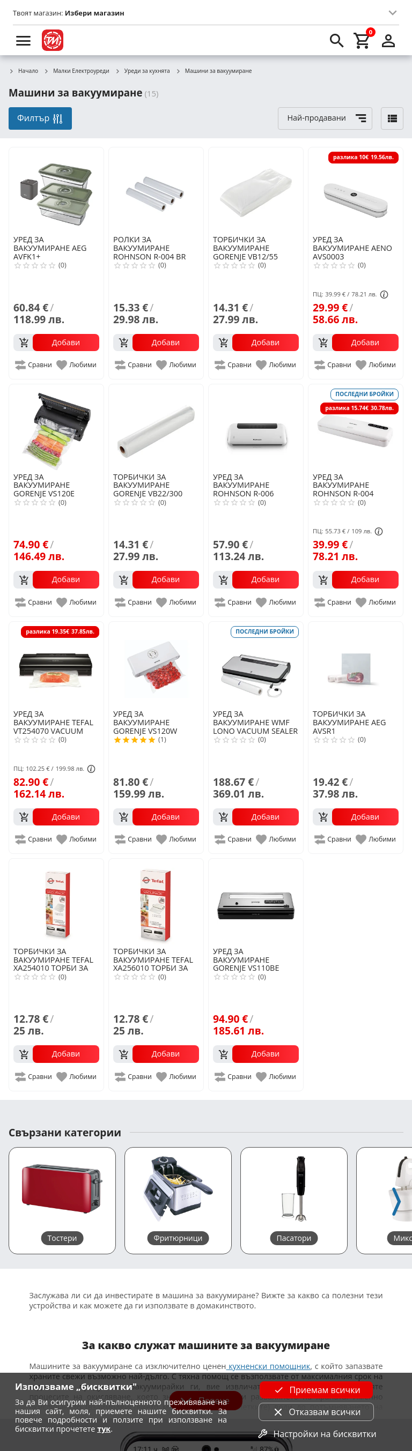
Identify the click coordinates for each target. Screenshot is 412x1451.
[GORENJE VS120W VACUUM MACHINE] (156, 665)
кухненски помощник (268, 1366)
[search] (337, 40)
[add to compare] (34, 365)
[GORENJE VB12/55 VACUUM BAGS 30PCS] (256, 190)
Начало (23, 71)
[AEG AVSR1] (355, 665)
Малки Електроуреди (76, 71)
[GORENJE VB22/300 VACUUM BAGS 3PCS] (156, 427)
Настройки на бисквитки (316, 1433)
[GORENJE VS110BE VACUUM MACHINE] (256, 901)
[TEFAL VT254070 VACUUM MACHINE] (56, 665)
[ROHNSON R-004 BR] (156, 190)
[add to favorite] (77, 365)
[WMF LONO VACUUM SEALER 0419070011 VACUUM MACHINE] (256, 665)
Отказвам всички (316, 1411)
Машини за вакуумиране (213, 71)
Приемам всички (316, 1389)
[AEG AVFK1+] (56, 190)
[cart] (362, 40)
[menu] (23, 40)
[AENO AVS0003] (355, 190)
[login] (388, 40)
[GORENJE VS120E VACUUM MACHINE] (56, 427)
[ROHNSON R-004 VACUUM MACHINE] (355, 427)
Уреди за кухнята (142, 71)
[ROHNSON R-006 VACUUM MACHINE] (256, 427)
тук (104, 1429)
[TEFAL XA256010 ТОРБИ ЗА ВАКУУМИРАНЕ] (156, 901)
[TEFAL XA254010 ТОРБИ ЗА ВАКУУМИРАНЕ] (56, 901)
